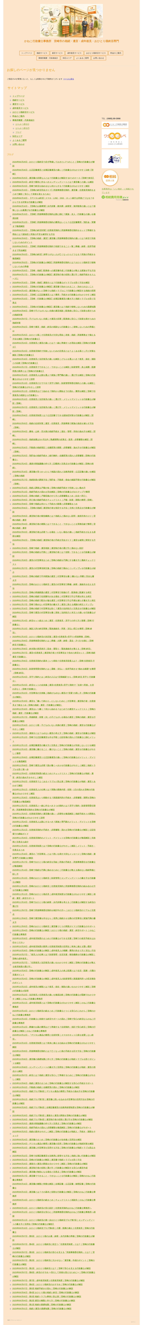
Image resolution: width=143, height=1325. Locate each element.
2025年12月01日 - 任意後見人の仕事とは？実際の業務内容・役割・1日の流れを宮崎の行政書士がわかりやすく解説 (53, 792)
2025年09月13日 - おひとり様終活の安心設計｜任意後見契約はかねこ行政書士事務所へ (51, 1208)
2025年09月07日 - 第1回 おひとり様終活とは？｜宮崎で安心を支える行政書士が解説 (51, 1268)
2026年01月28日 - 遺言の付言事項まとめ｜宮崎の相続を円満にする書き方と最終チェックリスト (54, 562)
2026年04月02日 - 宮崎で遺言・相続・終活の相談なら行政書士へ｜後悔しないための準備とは (54, 329)
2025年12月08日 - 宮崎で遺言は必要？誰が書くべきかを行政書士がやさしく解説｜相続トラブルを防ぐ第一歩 (54, 767)
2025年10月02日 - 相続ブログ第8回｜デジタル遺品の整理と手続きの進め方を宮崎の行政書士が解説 (53, 1093)
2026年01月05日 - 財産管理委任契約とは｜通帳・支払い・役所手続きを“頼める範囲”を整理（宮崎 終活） (54, 671)
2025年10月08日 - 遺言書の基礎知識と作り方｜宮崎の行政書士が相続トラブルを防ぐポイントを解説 (54, 1061)
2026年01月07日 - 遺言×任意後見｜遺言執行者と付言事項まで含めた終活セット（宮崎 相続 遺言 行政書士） (53, 655)
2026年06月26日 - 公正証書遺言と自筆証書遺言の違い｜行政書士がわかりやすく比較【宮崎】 (53, 172)
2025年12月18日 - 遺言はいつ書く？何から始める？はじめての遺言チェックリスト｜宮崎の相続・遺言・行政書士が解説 (54, 711)
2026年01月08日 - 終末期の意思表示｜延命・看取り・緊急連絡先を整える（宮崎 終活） (52, 649)
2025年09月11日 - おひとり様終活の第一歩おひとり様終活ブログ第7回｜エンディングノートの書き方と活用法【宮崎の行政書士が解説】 (53, 1222)
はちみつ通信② (22, 128)
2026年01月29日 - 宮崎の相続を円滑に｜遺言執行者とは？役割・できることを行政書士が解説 (54, 554)
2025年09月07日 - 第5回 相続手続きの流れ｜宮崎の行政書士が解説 (42, 1288)
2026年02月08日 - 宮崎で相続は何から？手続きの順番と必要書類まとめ (44, 504)
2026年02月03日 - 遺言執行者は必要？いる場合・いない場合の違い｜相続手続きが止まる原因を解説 (54, 534)
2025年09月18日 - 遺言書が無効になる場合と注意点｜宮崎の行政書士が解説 (46, 1172)
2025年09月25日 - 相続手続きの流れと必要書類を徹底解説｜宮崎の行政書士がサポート (51, 1128)
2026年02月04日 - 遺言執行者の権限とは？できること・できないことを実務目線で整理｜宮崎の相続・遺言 (54, 526)
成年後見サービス (74, 53)
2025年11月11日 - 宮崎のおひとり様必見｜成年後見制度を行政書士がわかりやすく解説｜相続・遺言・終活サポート (54, 896)
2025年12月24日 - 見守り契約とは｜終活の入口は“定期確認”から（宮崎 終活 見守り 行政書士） (53, 679)
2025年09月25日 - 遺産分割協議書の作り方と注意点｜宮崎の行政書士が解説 (46, 1123)
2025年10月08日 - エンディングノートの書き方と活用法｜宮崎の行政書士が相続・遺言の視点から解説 (54, 1069)
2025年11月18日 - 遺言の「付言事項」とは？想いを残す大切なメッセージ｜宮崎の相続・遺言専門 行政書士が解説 (54, 856)
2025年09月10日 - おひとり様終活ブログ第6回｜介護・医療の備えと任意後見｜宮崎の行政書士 (53, 1230)
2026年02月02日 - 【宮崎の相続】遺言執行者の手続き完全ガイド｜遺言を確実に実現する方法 (54, 542)
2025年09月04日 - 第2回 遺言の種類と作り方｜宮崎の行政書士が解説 (43, 1301)
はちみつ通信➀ (22, 124)
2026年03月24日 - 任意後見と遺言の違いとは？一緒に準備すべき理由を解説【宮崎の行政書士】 (54, 345)
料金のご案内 (115, 53)
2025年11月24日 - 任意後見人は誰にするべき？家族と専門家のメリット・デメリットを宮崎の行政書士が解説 (54, 824)
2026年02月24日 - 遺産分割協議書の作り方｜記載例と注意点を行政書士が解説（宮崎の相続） (53, 466)
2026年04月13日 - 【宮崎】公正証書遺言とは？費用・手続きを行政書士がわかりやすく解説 (54, 295)
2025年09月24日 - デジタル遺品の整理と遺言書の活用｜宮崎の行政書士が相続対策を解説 (53, 1144)
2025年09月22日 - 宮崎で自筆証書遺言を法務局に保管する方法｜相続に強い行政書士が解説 (54, 1156)
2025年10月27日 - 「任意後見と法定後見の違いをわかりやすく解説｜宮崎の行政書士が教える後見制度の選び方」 (54, 965)
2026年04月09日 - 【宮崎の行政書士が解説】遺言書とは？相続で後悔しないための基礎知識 (54, 307)
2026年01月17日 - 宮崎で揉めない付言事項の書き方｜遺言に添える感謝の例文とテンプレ (53, 604)
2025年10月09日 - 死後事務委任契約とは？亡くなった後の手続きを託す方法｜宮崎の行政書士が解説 (54, 1053)
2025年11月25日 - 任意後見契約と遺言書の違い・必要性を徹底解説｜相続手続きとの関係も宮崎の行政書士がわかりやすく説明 (54, 816)
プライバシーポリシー (16, 1320)
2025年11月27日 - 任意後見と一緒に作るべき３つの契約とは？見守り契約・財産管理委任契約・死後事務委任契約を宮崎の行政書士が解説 (54, 808)
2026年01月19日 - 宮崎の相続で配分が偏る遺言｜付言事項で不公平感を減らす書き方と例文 (54, 600)
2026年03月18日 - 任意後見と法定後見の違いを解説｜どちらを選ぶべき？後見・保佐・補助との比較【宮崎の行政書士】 (54, 361)
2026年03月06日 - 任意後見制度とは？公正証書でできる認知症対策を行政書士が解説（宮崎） (53, 417)
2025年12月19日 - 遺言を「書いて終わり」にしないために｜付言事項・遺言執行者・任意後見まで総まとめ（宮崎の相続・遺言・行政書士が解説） (54, 703)
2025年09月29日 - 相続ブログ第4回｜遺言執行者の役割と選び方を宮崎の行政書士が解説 (52, 1119)
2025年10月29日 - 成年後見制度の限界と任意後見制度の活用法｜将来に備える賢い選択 (51, 946)
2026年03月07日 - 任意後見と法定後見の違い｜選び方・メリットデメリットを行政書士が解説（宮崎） (54, 409)
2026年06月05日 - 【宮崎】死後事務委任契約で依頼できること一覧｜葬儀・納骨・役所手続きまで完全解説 (54, 248)
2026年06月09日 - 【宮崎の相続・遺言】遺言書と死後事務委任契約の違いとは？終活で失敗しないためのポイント (54, 240)
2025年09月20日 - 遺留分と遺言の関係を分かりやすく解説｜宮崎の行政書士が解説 (49, 1164)
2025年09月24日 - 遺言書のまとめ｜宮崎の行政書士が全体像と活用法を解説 (46, 1140)
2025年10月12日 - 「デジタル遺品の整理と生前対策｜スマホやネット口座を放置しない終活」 (53, 1037)
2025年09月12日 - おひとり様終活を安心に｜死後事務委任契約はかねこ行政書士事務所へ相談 (54, 1214)
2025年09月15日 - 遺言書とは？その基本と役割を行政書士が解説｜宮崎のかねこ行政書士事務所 (54, 1194)
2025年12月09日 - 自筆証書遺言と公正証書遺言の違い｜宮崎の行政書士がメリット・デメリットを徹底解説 (54, 759)
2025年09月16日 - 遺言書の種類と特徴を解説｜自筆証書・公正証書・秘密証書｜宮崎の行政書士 (54, 1186)
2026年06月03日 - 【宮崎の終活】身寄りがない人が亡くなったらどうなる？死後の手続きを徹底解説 (54, 256)
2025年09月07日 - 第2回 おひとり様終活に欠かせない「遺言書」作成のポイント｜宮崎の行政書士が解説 (53, 1262)
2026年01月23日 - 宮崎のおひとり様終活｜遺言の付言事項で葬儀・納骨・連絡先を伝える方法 (54, 586)
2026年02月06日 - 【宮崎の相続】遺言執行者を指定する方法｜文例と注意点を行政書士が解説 (54, 510)
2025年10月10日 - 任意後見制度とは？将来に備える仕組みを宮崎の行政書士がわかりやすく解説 (54, 1045)
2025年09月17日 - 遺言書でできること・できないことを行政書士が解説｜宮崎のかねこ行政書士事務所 (54, 1178)
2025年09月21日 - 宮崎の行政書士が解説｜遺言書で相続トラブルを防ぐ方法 (46, 1160)
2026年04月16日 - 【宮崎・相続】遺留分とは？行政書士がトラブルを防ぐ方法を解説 (50, 283)
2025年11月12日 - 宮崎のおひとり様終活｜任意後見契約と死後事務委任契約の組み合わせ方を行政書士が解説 (54, 888)
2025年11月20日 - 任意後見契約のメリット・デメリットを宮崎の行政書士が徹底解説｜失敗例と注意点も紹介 (54, 840)
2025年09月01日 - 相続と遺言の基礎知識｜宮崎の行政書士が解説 (41, 1309)
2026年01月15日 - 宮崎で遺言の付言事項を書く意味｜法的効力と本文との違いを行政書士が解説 (54, 614)
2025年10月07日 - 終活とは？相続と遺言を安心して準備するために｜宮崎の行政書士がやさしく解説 (54, 1077)
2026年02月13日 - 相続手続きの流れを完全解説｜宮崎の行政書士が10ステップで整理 (51, 492)
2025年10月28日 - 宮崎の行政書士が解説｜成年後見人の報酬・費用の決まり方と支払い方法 (54, 950)
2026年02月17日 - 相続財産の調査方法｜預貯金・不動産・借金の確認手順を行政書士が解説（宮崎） (54, 482)
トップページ (26, 53)
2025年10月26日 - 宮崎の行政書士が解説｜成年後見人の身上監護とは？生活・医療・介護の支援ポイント (54, 973)
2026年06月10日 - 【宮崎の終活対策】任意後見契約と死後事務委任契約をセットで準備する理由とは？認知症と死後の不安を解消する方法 (54, 232)
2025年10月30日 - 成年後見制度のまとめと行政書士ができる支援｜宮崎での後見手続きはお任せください (54, 940)
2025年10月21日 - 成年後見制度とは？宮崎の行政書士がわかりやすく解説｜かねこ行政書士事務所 (54, 1005)
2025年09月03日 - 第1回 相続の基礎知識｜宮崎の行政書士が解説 (41, 1305)
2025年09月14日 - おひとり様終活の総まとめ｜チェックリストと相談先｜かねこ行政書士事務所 (54, 1202)
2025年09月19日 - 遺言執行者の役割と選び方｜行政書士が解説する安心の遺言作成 (49, 1168)
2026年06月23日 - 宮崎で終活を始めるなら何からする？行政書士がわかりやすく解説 (50, 186)
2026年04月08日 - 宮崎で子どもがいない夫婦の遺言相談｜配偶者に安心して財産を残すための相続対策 (54, 313)
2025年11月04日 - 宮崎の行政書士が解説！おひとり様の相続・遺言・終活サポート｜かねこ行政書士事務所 (54, 932)
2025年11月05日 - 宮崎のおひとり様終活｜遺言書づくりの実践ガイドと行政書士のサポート (54, 926)
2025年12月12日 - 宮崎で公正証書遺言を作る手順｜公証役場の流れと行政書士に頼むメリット (54, 739)
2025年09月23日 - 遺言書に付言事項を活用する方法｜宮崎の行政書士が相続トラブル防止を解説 (54, 1150)
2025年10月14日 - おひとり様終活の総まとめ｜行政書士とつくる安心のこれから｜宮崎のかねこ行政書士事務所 (54, 1013)
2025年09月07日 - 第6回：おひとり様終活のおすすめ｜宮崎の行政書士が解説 (47, 1284)
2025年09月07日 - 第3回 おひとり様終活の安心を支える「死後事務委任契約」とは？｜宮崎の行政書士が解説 (53, 1254)
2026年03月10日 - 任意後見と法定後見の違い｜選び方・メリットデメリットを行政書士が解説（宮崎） (54, 401)
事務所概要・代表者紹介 (48, 58)
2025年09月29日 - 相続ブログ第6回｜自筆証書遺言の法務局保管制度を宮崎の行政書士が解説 (53, 1109)
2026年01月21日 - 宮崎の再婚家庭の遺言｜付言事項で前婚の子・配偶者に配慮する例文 (51, 592)
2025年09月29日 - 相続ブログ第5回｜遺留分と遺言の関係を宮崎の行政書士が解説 (49, 1115)
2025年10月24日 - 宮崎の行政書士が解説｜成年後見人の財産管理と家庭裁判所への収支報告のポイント (54, 981)
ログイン (133, 1322)
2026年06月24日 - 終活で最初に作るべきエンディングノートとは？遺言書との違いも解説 (53, 182)
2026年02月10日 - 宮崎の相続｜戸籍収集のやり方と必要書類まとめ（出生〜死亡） (49, 496)
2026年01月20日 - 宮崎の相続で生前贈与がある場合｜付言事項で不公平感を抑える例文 (51, 596)
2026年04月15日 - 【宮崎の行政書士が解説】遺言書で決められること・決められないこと (53, 287)
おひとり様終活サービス (96, 53)
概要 (8, 1320)
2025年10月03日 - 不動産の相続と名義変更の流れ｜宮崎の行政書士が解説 (45, 1087)
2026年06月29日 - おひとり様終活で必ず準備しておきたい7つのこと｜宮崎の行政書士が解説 (53, 164)
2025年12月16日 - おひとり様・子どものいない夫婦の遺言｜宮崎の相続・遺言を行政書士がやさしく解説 (54, 727)
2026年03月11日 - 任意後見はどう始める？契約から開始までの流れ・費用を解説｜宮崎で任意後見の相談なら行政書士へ (54, 393)
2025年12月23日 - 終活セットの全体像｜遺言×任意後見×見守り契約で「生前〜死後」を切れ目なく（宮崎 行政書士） (53, 687)
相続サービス (42, 53)
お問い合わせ (98, 58)
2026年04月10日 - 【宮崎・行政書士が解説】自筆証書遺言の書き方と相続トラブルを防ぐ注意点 (54, 301)
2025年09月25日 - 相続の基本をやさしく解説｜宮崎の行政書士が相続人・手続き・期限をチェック (54, 1134)
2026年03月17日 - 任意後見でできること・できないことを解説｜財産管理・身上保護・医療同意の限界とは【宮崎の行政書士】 (54, 369)
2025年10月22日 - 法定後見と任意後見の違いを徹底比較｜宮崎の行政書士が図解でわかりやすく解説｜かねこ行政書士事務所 (54, 997)
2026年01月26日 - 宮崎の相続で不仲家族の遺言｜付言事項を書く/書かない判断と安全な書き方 (53, 578)
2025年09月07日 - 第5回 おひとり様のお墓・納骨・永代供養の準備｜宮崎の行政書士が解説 (53, 1238)
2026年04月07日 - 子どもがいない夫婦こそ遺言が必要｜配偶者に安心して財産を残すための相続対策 (54, 321)
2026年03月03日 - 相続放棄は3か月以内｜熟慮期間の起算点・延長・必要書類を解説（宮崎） (52, 441)
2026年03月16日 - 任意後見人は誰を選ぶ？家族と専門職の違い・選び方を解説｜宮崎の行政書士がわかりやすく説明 (54, 377)
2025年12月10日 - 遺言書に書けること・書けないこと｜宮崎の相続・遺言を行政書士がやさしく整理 (54, 751)
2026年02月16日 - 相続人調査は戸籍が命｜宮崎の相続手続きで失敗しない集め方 (48, 488)
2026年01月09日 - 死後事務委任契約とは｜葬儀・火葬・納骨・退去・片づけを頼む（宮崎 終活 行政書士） (53, 643)
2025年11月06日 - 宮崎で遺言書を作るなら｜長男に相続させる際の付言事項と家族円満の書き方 (54, 920)
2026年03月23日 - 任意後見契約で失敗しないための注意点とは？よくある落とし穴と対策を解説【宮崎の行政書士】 (54, 353)
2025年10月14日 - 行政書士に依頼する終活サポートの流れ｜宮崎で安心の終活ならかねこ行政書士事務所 (54, 1021)
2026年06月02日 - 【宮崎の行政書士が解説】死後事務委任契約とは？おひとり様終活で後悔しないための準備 (54, 264)
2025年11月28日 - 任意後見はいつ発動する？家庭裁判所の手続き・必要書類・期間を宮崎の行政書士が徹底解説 (54, 800)
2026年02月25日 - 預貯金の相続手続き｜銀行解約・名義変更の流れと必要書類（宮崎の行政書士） (54, 458)
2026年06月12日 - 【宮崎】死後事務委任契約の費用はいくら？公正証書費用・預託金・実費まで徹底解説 (54, 224)
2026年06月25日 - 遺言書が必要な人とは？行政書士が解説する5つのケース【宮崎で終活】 (53, 178)
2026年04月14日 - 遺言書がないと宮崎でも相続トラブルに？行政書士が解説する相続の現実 (54, 291)
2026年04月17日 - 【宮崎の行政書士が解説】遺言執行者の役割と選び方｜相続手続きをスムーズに (54, 276)
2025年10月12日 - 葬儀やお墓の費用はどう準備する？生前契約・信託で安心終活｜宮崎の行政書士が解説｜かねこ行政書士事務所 (54, 1029)
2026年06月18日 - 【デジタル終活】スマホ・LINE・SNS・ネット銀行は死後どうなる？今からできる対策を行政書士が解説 (53, 200)
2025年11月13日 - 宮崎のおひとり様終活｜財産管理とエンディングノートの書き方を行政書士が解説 (54, 880)
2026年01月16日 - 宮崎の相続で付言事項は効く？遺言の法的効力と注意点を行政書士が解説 (54, 608)
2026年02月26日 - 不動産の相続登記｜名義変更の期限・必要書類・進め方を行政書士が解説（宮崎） (54, 450)
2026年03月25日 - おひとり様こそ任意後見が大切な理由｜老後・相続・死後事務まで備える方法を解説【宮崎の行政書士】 (54, 337)
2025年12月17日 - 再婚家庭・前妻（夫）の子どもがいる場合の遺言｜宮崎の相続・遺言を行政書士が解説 (54, 719)
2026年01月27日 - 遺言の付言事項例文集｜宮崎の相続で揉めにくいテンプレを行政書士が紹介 (54, 570)
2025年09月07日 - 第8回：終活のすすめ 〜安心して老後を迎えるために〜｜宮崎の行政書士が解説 (53, 1274)
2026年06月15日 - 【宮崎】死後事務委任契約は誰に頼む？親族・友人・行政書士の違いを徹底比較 (54, 216)
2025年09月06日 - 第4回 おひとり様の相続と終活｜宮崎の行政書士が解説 (45, 1292)
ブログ (18, 132)
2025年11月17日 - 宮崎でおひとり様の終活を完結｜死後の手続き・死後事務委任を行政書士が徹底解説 (54, 864)
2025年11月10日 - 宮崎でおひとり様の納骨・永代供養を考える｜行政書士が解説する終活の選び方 (54, 904)
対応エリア (67, 58)
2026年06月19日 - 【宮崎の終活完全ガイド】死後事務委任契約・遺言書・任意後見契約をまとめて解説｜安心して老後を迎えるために (54, 192)
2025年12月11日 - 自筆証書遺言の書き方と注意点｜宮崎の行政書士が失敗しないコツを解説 (54, 745)
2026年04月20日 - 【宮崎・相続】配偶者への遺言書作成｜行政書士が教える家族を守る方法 (54, 270)
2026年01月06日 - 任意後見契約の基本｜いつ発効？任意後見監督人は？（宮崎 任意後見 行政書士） (53, 663)
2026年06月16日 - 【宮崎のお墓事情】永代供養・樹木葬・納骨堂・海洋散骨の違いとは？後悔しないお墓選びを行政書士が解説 (54, 208)
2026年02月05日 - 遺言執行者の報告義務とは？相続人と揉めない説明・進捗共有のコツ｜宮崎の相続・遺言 (54, 518)
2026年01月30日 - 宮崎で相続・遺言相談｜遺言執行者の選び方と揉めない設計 (47, 548)
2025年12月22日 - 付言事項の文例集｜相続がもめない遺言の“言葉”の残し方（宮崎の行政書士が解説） (54, 695)
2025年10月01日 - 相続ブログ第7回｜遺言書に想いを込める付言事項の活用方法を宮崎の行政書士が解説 (53, 1101)
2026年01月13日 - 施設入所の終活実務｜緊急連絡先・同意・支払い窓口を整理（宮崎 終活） (52, 631)
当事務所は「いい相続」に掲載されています (118, 189)
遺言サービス (57, 53)
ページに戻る (68, 79)
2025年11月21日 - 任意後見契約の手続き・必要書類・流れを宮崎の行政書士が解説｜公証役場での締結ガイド (54, 832)
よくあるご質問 (82, 58)
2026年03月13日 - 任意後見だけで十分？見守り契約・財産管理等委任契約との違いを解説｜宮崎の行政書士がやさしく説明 (54, 385)
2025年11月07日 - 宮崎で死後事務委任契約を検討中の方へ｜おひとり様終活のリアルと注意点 (54, 912)
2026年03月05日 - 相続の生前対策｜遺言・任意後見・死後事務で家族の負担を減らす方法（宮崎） (53, 425)
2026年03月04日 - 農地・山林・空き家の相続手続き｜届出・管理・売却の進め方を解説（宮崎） (54, 433)
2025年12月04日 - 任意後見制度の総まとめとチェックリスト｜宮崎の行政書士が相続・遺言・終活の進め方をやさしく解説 (53, 775)
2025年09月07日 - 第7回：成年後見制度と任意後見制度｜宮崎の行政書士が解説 (48, 1280)
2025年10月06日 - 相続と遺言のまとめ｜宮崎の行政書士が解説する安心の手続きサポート (53, 1083)
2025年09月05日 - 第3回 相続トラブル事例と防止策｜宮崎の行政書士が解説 (46, 1296)
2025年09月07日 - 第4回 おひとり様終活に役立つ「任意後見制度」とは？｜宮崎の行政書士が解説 (53, 1246)
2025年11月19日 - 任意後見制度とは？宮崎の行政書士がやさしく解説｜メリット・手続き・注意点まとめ (54, 848)
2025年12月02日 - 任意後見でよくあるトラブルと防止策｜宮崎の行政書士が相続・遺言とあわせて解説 (54, 783)
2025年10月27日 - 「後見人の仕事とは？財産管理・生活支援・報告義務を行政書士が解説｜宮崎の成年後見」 (54, 956)
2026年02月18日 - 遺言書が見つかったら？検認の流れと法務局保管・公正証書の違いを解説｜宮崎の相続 (54, 474)
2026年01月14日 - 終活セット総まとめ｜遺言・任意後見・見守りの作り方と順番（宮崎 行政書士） (53, 623)
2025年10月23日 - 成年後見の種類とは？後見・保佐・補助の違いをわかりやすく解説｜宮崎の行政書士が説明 (54, 989)
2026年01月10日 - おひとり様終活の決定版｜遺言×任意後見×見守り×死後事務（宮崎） (51, 637)
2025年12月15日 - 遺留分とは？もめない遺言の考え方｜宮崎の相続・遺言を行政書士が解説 (54, 733)
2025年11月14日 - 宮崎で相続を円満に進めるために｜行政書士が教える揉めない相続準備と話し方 (54, 872)
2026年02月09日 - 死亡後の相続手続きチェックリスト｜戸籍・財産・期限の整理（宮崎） (53, 500)
